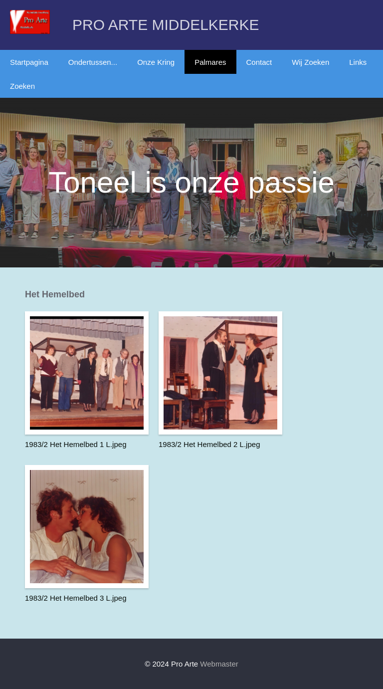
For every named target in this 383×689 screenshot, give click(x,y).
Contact (259, 62)
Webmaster (219, 664)
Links (358, 62)
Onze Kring (156, 62)
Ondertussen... (92, 62)
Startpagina (29, 62)
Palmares (210, 62)
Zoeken (22, 86)
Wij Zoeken (310, 62)
